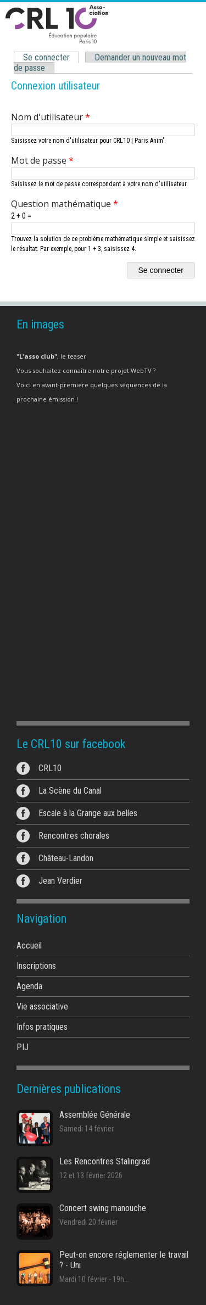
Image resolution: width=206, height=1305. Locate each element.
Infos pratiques (42, 1027)
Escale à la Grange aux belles (87, 813)
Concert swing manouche (102, 1208)
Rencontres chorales (73, 835)
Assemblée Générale (94, 1114)
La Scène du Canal (70, 790)
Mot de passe (42, 160)
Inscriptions (36, 966)
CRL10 (50, 768)
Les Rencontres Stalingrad (104, 1161)
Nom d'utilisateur (50, 117)
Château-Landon (65, 858)
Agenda (29, 986)
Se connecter (48, 57)
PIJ (22, 1047)
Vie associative (42, 1006)
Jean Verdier (60, 880)
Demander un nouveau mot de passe (100, 62)
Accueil (29, 945)
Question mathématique (64, 204)
